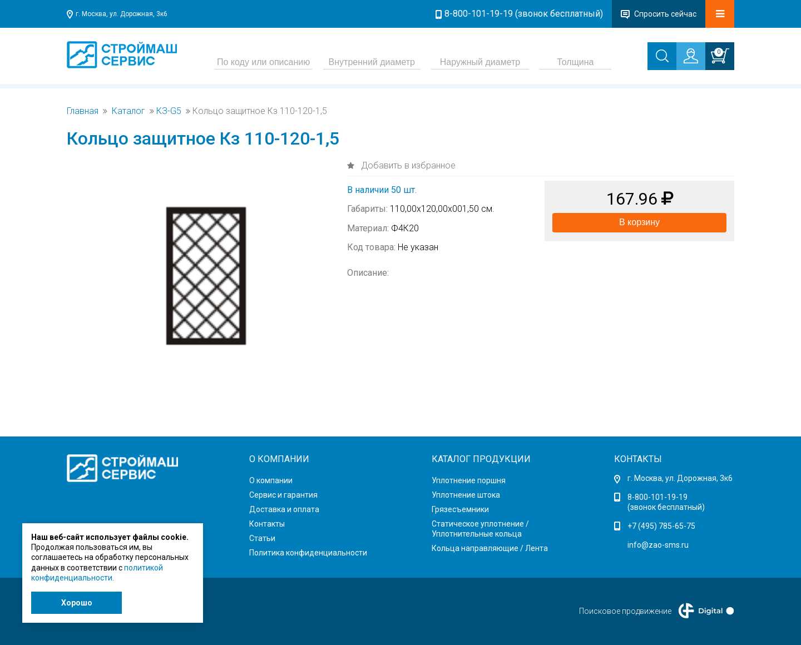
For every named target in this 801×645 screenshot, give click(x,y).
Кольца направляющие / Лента (490, 548)
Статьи (262, 538)
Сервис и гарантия (283, 494)
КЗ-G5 (168, 111)
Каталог (128, 111)
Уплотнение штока (466, 494)
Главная (82, 111)
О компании (271, 480)
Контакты (267, 523)
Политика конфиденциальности (308, 552)
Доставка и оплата (284, 509)
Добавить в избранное (407, 165)
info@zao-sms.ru (658, 544)
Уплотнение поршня (469, 480)
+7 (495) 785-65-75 (661, 526)
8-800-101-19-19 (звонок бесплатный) (523, 13)
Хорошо (76, 602)
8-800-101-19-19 (657, 497)
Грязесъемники (460, 509)
